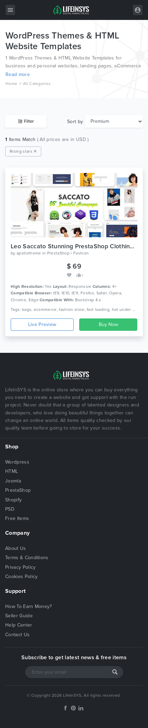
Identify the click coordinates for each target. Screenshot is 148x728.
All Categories (37, 83)
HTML (11, 471)
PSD (9, 509)
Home (11, 83)
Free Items (17, 518)
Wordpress (17, 462)
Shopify (13, 500)
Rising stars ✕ (23, 151)
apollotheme (29, 253)
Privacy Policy (20, 567)
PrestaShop (18, 490)
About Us (15, 548)
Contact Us (17, 635)
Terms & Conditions (27, 558)
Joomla (13, 481)
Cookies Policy (21, 576)
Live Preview (42, 324)
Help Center (18, 625)
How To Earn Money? (28, 606)
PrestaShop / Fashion (68, 253)
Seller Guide (19, 616)
